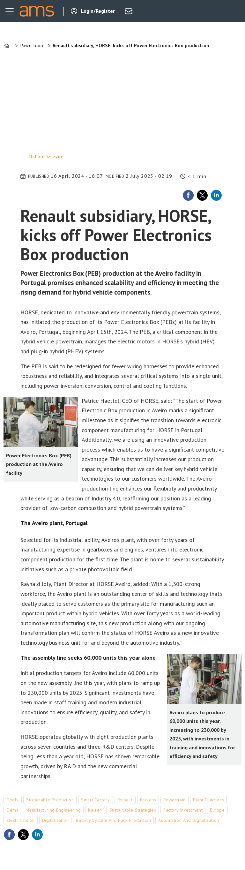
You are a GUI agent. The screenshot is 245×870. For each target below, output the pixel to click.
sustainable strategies (132, 810)
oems (12, 810)
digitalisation (55, 820)
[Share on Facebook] (188, 195)
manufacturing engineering (53, 810)
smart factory (95, 800)
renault (125, 800)
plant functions (208, 800)
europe (217, 810)
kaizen (95, 810)
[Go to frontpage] (36, 11)
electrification (20, 820)
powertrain (174, 800)
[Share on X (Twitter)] (202, 195)
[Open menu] (10, 11)
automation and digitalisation (188, 820)
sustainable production (50, 800)
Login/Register (98, 11)
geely (12, 800)
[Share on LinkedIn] (216, 195)
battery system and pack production (113, 820)
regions (148, 800)
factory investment (183, 810)
